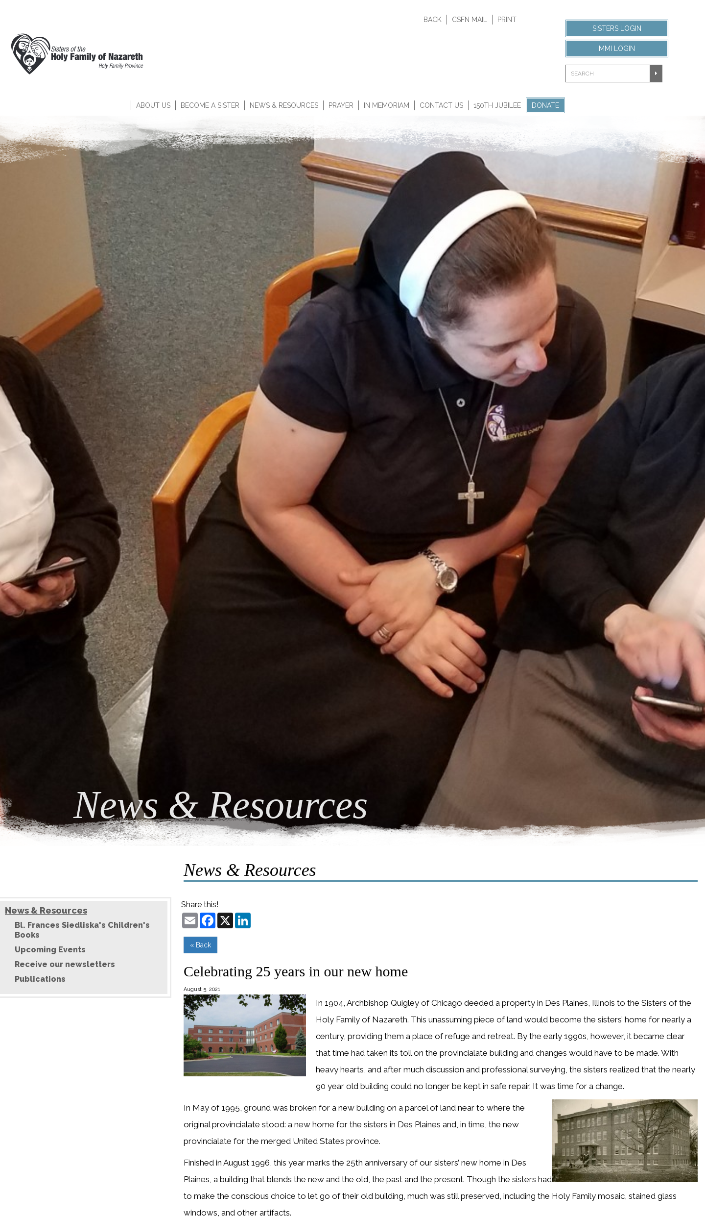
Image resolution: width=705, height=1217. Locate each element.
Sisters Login (616, 28)
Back (432, 20)
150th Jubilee (497, 105)
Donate (545, 105)
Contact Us (441, 105)
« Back (200, 945)
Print (507, 20)
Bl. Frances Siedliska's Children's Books (82, 930)
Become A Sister (210, 105)
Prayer (341, 105)
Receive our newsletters (65, 964)
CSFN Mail (469, 20)
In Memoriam (386, 105)
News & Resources (284, 105)
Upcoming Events (50, 949)
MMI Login (617, 48)
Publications (40, 979)
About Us (153, 105)
